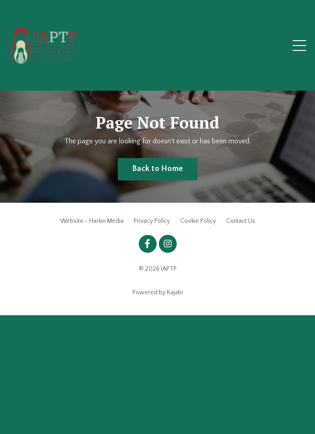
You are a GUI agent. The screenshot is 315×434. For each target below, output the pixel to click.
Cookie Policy (198, 221)
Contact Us (240, 221)
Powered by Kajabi (158, 292)
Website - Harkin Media (92, 221)
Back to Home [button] (157, 168)
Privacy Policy (152, 221)
